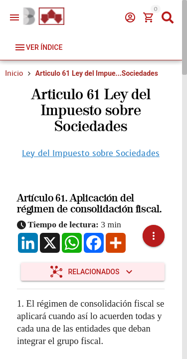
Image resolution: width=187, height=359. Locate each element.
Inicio (14, 73)
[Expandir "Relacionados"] (93, 272)
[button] (154, 236)
